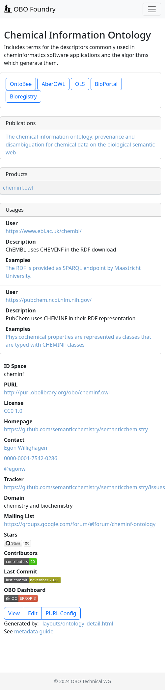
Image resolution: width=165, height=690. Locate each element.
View (14, 613)
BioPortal (106, 84)
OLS (80, 84)
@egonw (14, 468)
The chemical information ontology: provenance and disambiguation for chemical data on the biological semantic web (80, 144)
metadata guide (33, 631)
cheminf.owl (18, 187)
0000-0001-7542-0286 (30, 458)
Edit (33, 613)
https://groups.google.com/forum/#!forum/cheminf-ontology (79, 524)
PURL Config (61, 613)
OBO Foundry (30, 9)
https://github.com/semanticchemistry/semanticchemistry (76, 429)
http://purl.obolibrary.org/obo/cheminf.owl (57, 392)
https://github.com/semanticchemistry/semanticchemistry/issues (84, 487)
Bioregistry (23, 96)
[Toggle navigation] (152, 9)
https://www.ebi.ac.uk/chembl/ (44, 231)
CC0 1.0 (13, 410)
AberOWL (53, 84)
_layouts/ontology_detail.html (76, 623)
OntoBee (21, 84)
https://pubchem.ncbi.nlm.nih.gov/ (49, 300)
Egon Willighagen (25, 447)
